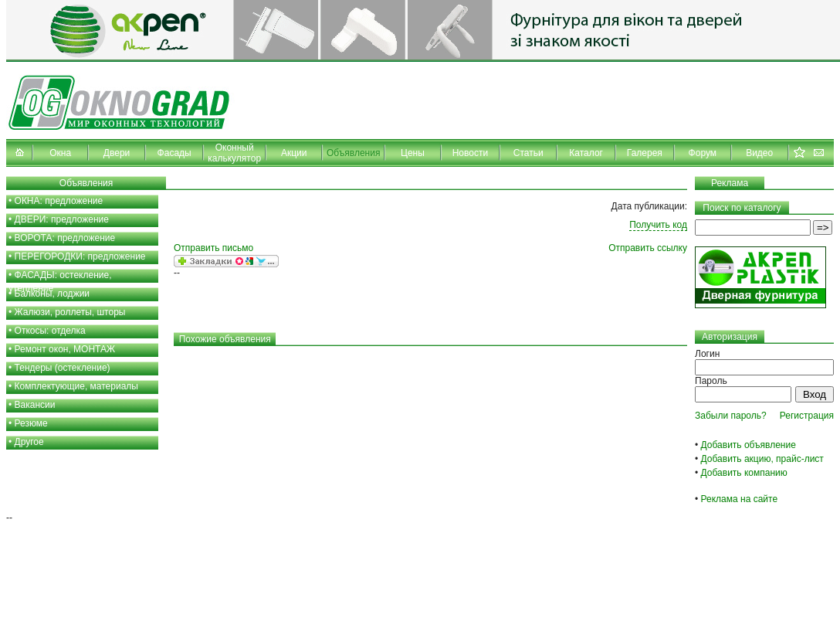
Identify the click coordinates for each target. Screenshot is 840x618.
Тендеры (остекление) (62, 367)
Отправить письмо (213, 248)
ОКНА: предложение (59, 200)
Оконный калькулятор (234, 153)
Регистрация (807, 415)
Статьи (528, 153)
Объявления (353, 153)
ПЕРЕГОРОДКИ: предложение (80, 256)
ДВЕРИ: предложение (62, 219)
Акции (294, 153)
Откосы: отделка (50, 330)
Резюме (31, 423)
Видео (759, 153)
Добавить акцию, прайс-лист (762, 458)
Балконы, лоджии (52, 293)
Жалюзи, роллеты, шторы (70, 312)
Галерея (644, 153)
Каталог (586, 153)
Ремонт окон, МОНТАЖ (65, 349)
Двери (116, 153)
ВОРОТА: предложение (65, 238)
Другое (29, 441)
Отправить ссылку (647, 248)
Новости (470, 153)
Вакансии (35, 404)
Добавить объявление (748, 445)
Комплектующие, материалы (76, 386)
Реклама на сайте (739, 499)
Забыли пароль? (731, 415)
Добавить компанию (744, 472)
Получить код (658, 224)
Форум (702, 153)
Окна (60, 153)
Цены (413, 153)
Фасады (174, 153)
